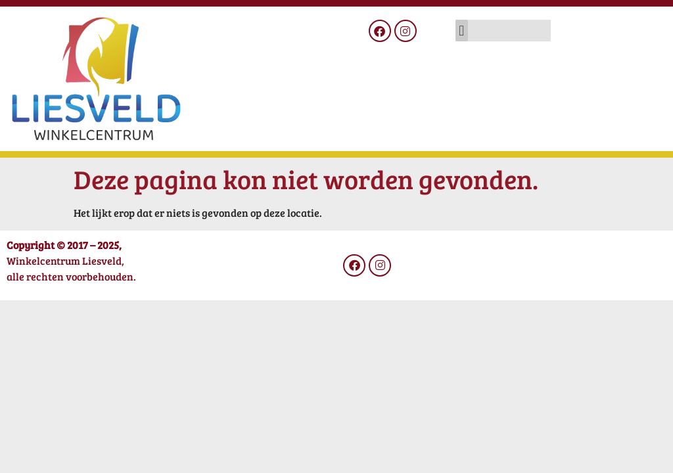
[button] (461, 30)
